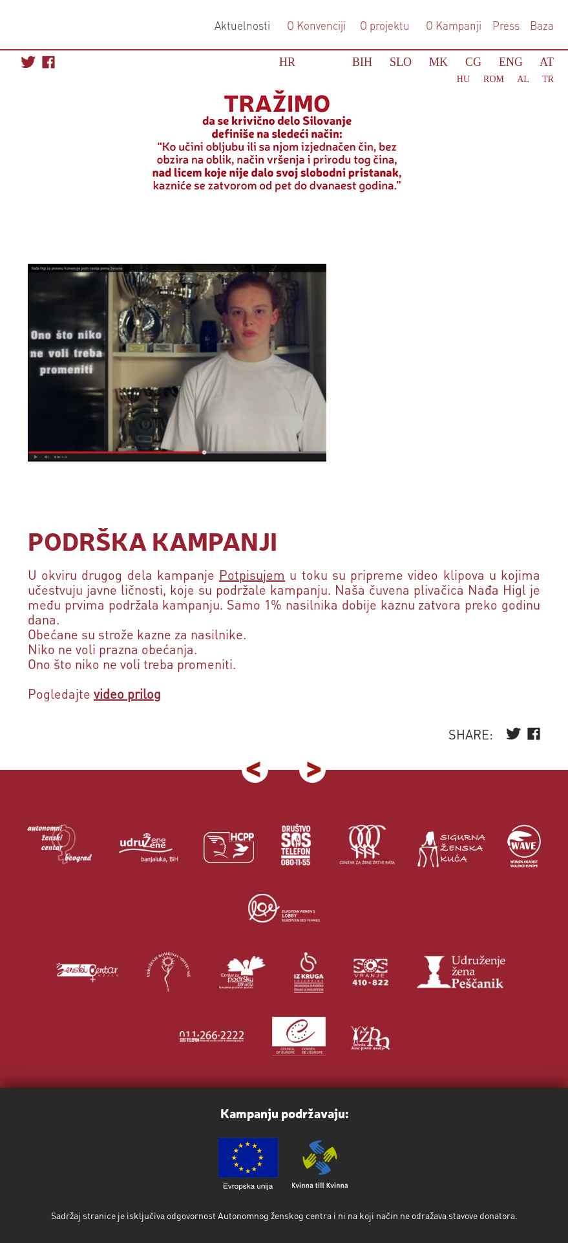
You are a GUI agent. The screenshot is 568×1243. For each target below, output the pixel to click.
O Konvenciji (316, 25)
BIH (362, 62)
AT (547, 62)
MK (438, 62)
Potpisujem (252, 574)
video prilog (127, 693)
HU (463, 79)
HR (287, 62)
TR (548, 79)
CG (473, 62)
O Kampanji (453, 25)
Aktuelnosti (242, 25)
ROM (493, 79)
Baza (540, 25)
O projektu (385, 25)
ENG (511, 62)
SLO (401, 62)
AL (523, 79)
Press (505, 25)
